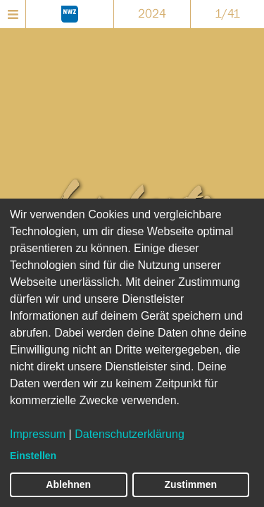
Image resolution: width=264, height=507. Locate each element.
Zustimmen (190, 484)
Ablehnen (68, 484)
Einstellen (33, 455)
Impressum (37, 434)
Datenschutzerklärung (129, 434)
